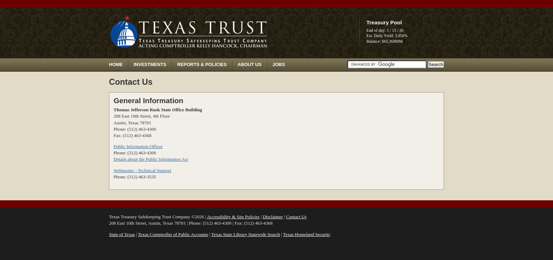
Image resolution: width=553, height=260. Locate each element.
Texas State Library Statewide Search (245, 234)
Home (116, 64)
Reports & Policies (201, 64)
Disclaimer (273, 216)
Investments (150, 64)
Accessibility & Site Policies (233, 216)
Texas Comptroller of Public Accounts (173, 234)
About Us (250, 64)
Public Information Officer (138, 146)
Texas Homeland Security (306, 234)
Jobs (279, 64)
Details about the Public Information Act (151, 159)
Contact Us (296, 216)
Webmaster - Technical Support (142, 170)
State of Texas (122, 234)
